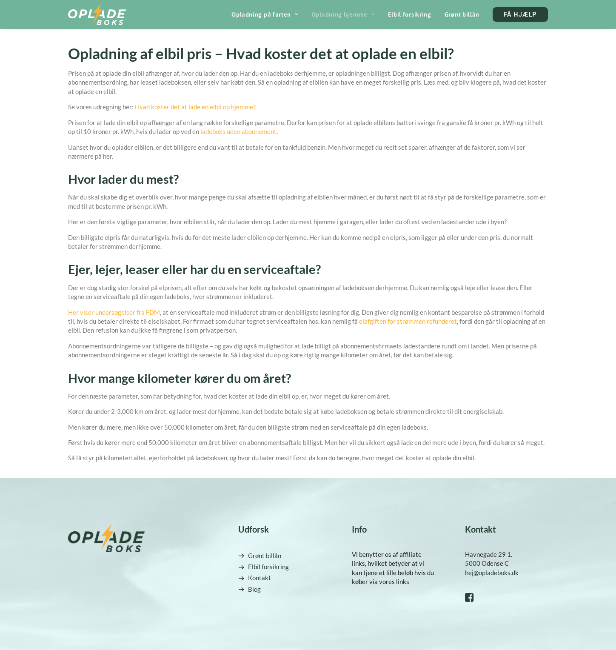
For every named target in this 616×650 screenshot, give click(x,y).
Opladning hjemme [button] (343, 14)
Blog (254, 589)
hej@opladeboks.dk (492, 572)
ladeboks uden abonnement (238, 131)
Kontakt (259, 578)
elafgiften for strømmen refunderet (408, 321)
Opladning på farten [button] (264, 14)
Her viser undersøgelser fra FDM (114, 312)
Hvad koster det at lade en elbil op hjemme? (195, 107)
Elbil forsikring (409, 14)
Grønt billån (462, 14)
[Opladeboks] (97, 14)
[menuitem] (267, 14)
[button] (469, 599)
